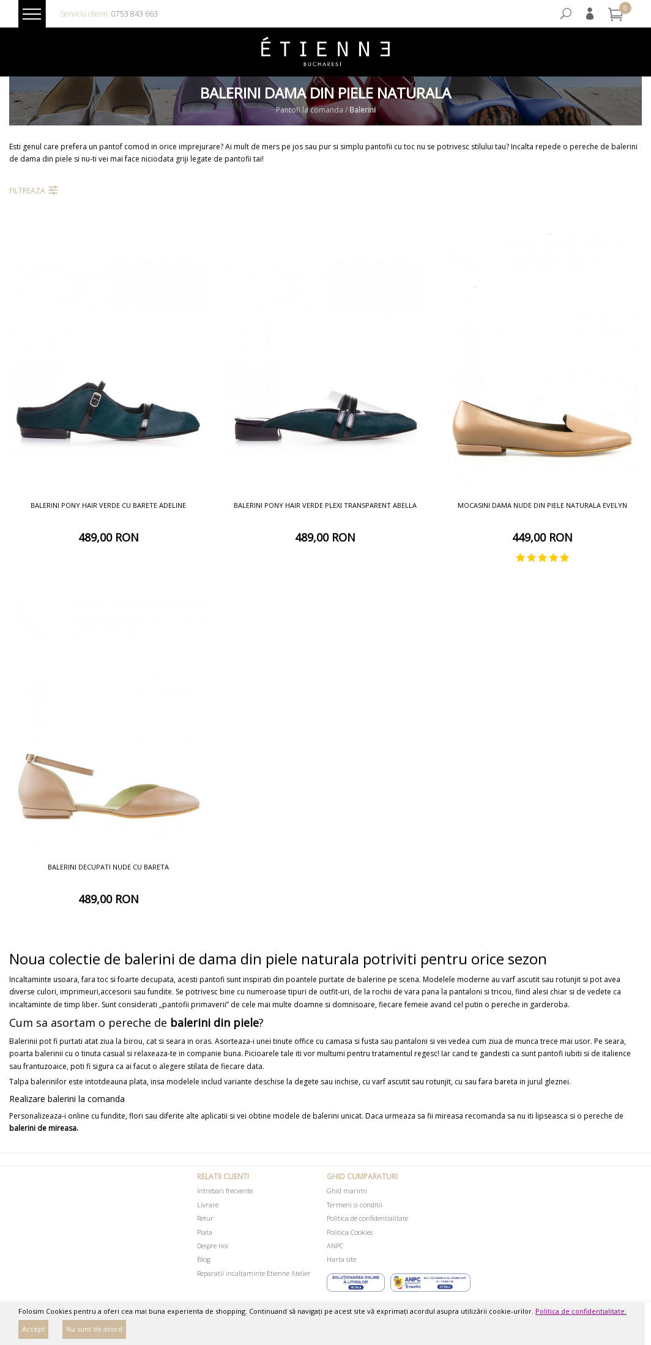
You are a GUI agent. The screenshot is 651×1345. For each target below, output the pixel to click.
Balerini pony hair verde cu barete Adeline (108, 505)
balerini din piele (214, 1022)
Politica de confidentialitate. (581, 1311)
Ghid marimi (347, 1190)
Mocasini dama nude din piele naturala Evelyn (542, 505)
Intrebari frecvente (225, 1190)
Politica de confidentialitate (367, 1218)
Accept (33, 1328)
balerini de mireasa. (43, 1128)
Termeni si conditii (354, 1204)
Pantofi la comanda (309, 110)
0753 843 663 (134, 14)
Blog (203, 1259)
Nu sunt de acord (94, 1328)
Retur (205, 1218)
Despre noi (212, 1245)
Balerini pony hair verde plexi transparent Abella (325, 505)
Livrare (207, 1204)
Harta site (341, 1259)
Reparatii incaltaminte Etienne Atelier (254, 1273)
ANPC (335, 1245)
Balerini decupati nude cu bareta (108, 866)
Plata (204, 1232)
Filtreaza (27, 190)
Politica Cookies (350, 1232)
